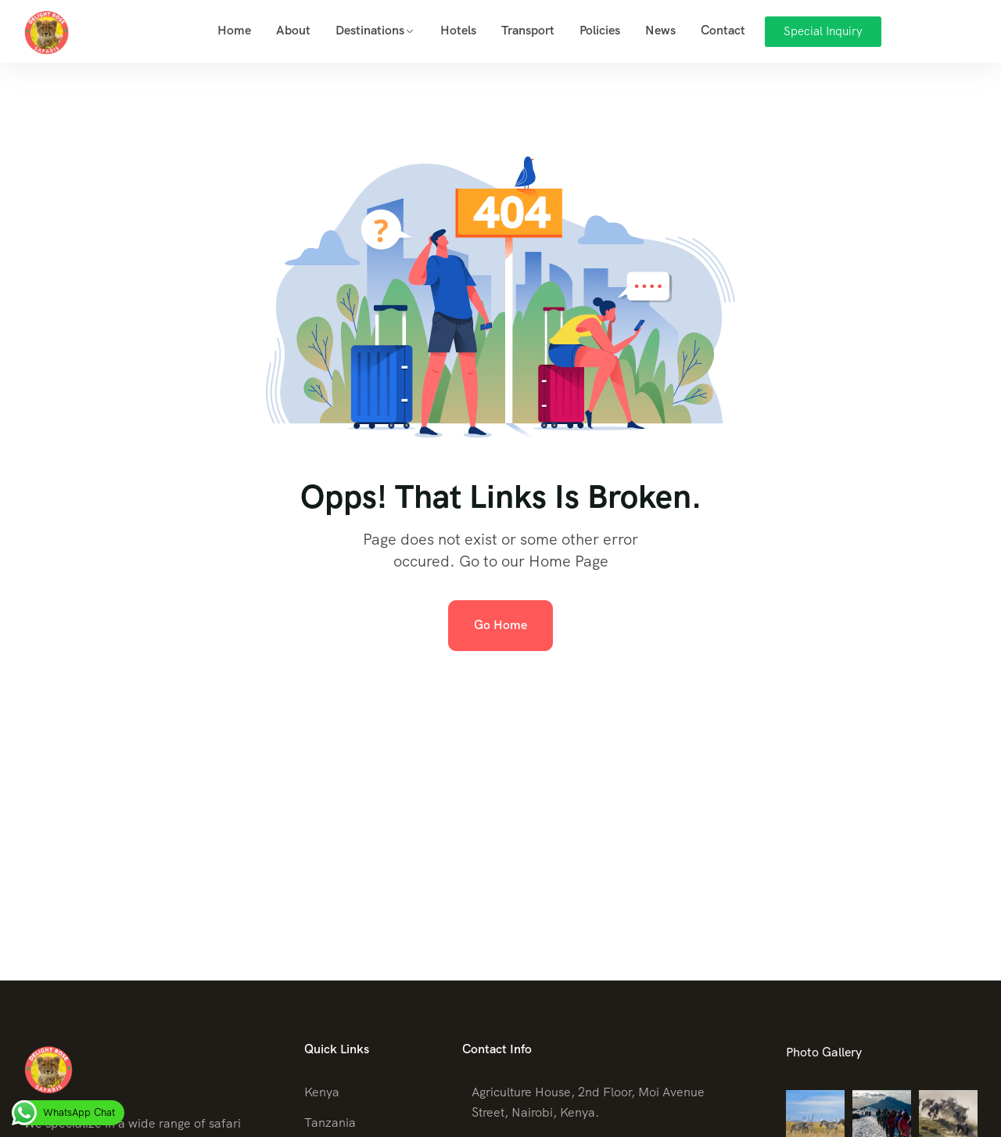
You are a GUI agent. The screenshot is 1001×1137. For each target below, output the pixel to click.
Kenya (321, 1092)
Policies (599, 30)
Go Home (500, 625)
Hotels (458, 30)
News (660, 30)
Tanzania (330, 1122)
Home (234, 30)
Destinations (369, 30)
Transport (527, 30)
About (293, 30)
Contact (723, 30)
